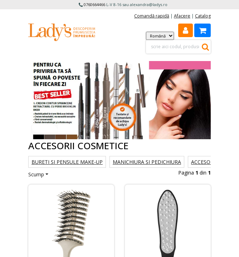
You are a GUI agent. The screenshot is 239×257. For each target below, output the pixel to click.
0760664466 (94, 4)
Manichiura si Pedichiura (147, 161)
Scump (36, 174)
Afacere (182, 16)
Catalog (203, 16)
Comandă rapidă (151, 16)
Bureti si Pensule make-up (67, 161)
